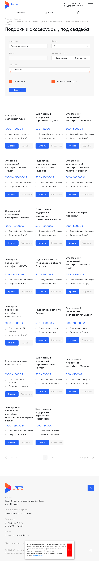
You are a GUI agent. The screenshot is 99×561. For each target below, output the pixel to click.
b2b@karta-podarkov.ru (17, 535)
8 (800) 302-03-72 (14, 523)
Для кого (12, 53)
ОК (69, 550)
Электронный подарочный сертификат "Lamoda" (17, 214)
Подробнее (26, 146)
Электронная (80, 58)
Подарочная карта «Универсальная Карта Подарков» (48, 263)
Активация (20, 12)
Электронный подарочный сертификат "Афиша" (77, 362)
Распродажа (20, 81)
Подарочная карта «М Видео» (48, 311)
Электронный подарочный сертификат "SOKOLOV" (79, 117)
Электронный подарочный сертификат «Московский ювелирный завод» (19, 414)
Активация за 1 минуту (67, 81)
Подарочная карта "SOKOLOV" (77, 214)
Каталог (17, 19)
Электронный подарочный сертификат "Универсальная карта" (49, 214)
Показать (17, 90)
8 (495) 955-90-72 (14, 526)
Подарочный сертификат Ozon (15, 117)
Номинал (13, 65)
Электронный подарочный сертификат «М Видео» (79, 311)
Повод (54, 41)
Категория (13, 41)
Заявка (12, 146)
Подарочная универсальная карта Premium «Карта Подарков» (48, 165)
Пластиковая (61, 58)
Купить (42, 146)
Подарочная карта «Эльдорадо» (16, 363)
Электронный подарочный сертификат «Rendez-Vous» (78, 262)
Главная (8, 19)
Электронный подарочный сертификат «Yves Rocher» (46, 362)
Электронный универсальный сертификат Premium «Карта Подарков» (77, 165)
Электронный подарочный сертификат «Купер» (47, 117)
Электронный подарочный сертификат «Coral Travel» (15, 165)
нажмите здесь (38, 555)
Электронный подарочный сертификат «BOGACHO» (43, 414)
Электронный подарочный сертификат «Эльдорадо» (13, 311)
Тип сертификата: (59, 53)
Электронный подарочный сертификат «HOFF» (16, 263)
